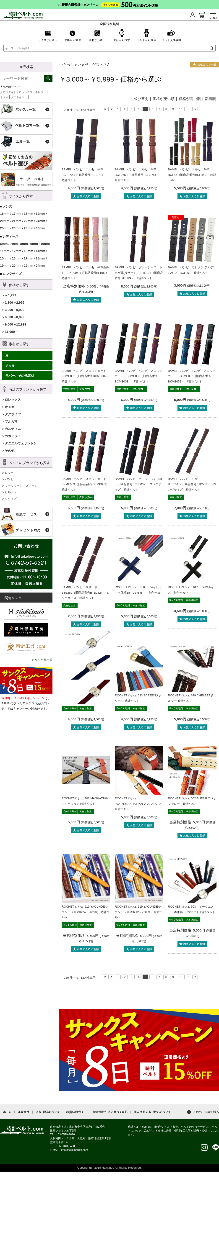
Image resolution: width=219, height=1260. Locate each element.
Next (216, 23)
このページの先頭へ (203, 1112)
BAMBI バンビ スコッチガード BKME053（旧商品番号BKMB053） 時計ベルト (87, 484)
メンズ (7, 206)
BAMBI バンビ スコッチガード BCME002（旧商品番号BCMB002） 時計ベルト (87, 376)
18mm (28, 214)
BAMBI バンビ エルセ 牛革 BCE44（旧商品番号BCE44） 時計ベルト (192, 175)
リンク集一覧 (43, 660)
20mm (4, 221)
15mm (4, 258)
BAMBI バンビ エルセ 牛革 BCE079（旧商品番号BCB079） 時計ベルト (84, 175)
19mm (40, 214)
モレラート (42, 92)
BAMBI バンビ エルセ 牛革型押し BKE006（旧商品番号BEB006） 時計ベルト (87, 273)
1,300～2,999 (14, 302)
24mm (40, 221)
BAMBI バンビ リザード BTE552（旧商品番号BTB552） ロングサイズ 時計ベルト (192, 484)
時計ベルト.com (22, 1130)
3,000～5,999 (14, 310)
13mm (28, 251)
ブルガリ (11, 421)
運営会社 (23, 1112)
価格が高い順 (190, 99)
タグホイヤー (19, 97)
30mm (40, 228)
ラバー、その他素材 (19, 375)
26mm (16, 228)
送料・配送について (48, 1112)
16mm (4, 214)
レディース (10, 236)
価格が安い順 (164, 99)
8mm (24, 244)
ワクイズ (11, 498)
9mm (34, 244)
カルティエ (13, 429)
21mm (16, 221)
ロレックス (26, 92)
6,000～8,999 (14, 317)
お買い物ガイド (76, 1112)
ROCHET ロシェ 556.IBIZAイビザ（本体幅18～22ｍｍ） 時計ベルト (138, 592)
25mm (4, 228)
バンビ (9, 479)
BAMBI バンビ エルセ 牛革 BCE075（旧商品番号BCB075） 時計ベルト (138, 175)
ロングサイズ (12, 274)
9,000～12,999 (15, 324)
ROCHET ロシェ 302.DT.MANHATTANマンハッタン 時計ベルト (138, 804)
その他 (9, 450)
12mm (16, 251)
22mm (28, 221)
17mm (16, 214)
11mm (4, 251)
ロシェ (9, 473)
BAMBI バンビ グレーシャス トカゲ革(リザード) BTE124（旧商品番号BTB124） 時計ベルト (139, 273)
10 (180, 109)
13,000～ (11, 332)
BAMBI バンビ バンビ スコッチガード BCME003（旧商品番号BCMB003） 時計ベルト (138, 376)
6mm (4, 244)
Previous (2, 23)
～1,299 (10, 295)
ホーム (7, 1112)
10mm (45, 244)
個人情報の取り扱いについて (152, 1112)
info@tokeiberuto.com (74, 1150)
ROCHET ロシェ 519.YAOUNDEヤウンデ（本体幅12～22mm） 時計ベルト (139, 912)
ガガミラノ (13, 436)
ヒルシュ (11, 492)
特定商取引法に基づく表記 (110, 1112)
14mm (40, 251)
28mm (28, 228)
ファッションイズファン (21, 486)
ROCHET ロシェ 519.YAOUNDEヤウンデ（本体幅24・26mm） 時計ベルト (86, 912)
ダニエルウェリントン (21, 443)
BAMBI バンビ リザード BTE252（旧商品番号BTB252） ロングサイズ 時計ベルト (86, 592)
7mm (14, 244)
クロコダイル (8, 92)
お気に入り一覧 (204, 64)
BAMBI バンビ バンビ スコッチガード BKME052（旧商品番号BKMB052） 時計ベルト (192, 376)
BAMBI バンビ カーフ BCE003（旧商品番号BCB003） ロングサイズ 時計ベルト (138, 484)
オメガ (4, 97)
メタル (10, 365)
